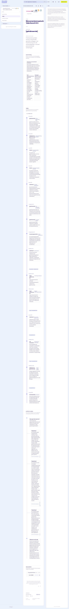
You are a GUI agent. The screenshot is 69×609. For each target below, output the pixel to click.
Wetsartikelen (4, 20)
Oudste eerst (29, 113)
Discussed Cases (28, 594)
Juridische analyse (5, 18)
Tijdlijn (3, 16)
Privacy (27, 598)
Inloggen (11, 606)
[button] (2, 9)
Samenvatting (4, 14)
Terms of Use (28, 599)
